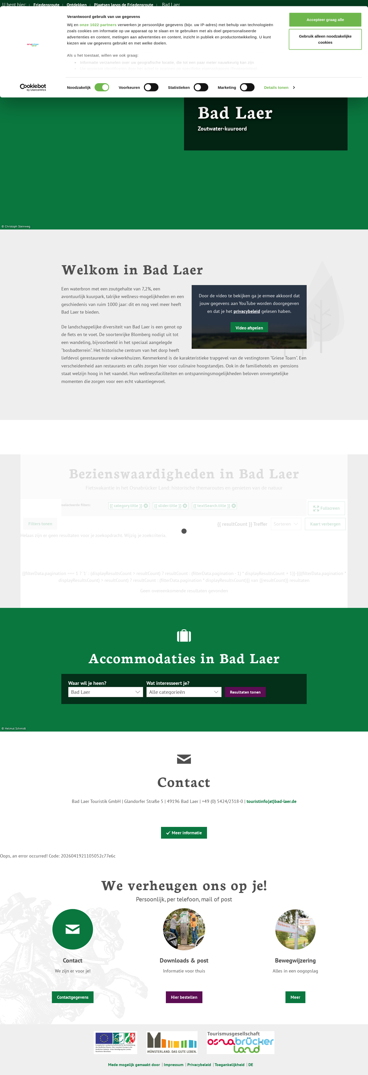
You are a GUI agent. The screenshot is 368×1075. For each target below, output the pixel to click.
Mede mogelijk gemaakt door (134, 1064)
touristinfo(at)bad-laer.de (271, 801)
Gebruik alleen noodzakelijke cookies (325, 33)
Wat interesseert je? (167, 683)
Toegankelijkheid (230, 1064)
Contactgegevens (72, 997)
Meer (295, 997)
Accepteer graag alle (325, 13)
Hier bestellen (184, 997)
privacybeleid (247, 311)
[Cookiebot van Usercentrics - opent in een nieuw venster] (33, 81)
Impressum (173, 1064)
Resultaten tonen (245, 692)
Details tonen (276, 81)
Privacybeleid (199, 1064)
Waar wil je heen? (87, 683)
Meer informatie (184, 833)
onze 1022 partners (98, 18)
